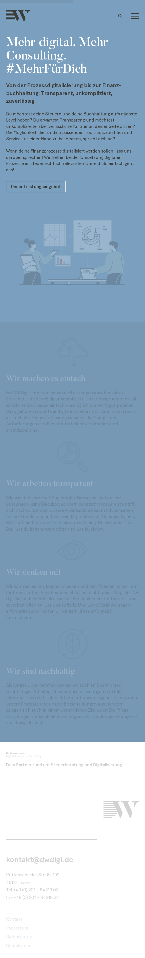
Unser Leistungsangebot (36, 186)
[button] (121, 16)
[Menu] (135, 16)
